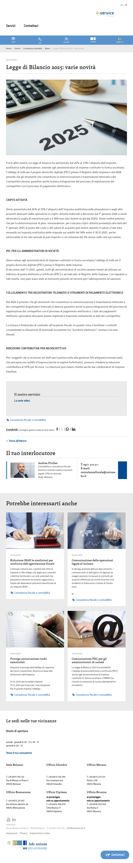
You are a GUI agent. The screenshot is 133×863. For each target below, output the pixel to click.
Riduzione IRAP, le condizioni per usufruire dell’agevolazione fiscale (32, 561)
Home (8, 48)
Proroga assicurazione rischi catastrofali (28, 660)
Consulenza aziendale (32, 48)
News (47, 48)
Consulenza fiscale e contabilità (26, 420)
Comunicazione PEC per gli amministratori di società (89, 660)
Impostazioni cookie (40, 833)
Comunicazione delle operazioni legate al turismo (92, 561)
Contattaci (31, 26)
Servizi (10, 26)
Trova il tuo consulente (19, 753)
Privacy (23, 833)
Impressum (11, 833)
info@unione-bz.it (75, 828)
